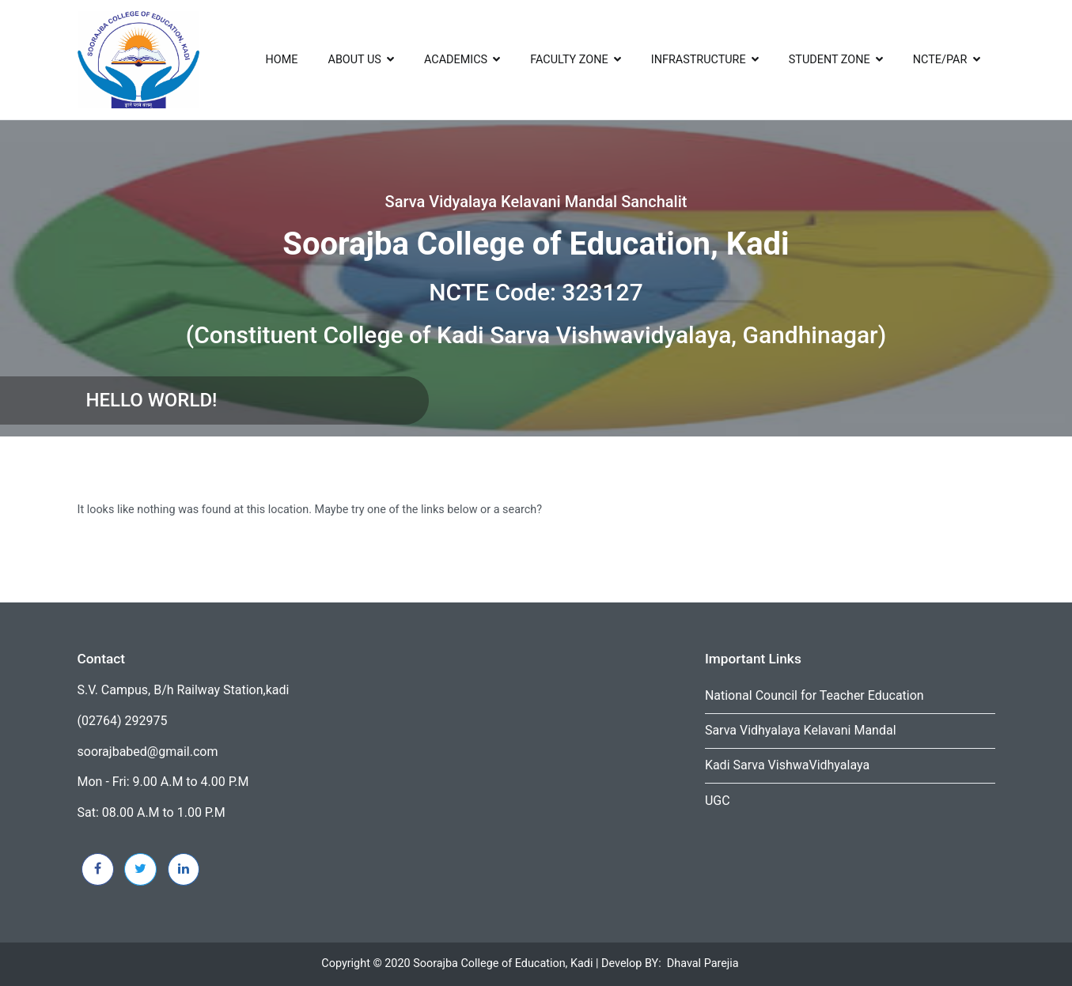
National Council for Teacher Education (814, 695)
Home (282, 59)
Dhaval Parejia (703, 963)
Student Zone (829, 59)
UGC (717, 800)
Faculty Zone (569, 59)
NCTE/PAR (940, 59)
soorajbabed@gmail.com (148, 751)
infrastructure (698, 59)
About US (354, 59)
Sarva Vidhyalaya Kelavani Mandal (800, 730)
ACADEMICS (455, 59)
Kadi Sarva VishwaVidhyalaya (787, 765)
